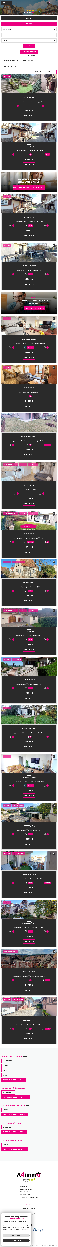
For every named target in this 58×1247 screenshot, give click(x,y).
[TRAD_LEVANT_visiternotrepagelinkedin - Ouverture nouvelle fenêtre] (31, 1214)
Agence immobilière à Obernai (11, 60)
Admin (44, 1245)
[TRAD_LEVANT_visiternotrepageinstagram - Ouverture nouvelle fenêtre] (26, 1214)
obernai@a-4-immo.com (29, 1197)
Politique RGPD (53, 1245)
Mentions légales (33, 1245)
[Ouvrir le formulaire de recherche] (29, 46)
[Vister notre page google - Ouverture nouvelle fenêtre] (35, 1214)
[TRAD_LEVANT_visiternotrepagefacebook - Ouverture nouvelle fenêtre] (22, 1214)
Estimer (29, 24)
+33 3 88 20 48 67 (26, 1194)
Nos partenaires (21, 1245)
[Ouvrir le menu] (6, 3)
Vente (24, 60)
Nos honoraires (8, 1245)
